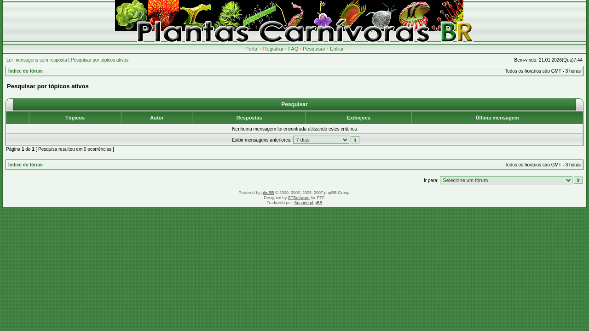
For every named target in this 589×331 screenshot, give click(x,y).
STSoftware (299, 197)
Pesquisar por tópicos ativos (99, 60)
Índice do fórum (25, 71)
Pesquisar (314, 48)
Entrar (337, 48)
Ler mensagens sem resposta (36, 60)
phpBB (267, 192)
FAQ (293, 48)
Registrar (273, 48)
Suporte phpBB (308, 202)
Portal (252, 48)
